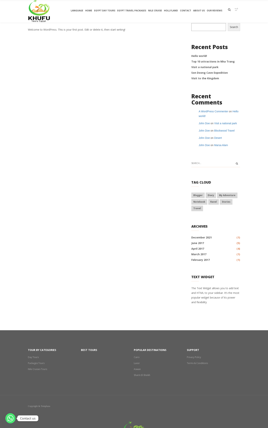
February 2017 (200, 260)
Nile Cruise (155, 10)
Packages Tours (36, 363)
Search (234, 27)
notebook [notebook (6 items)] (199, 201)
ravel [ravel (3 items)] (213, 201)
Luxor (137, 363)
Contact (185, 10)
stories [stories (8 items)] (226, 201)
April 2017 (197, 248)
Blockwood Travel (224, 130)
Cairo (137, 357)
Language (77, 10)
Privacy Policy (194, 357)
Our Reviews (214, 10)
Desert (218, 137)
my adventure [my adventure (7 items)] (227, 195)
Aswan (137, 369)
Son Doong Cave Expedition (209, 72)
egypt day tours (104, 10)
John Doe (204, 123)
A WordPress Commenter (213, 111)
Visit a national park (204, 67)
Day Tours (33, 357)
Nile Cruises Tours (37, 369)
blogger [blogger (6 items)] (198, 195)
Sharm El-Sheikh (142, 375)
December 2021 (201, 237)
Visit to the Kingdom (205, 78)
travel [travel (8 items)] (197, 208)
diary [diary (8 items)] (211, 195)
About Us (199, 10)
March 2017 (198, 254)
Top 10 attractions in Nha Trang (213, 61)
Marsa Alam (221, 145)
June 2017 (197, 243)
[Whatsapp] (10, 418)
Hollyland (171, 10)
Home (88, 10)
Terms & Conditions (197, 363)
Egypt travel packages (131, 10)
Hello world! (199, 56)
